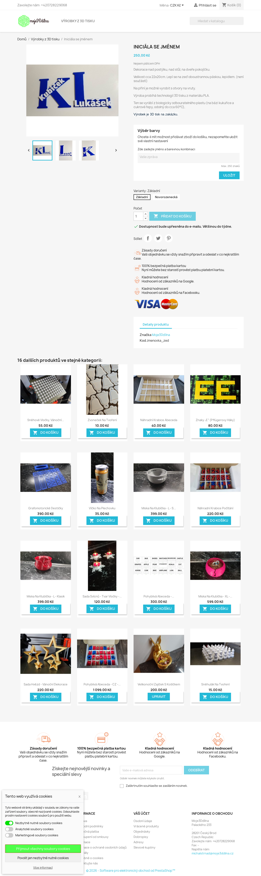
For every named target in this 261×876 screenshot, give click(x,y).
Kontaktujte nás (86, 863)
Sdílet (148, 238)
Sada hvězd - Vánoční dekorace (45, 684)
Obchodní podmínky (89, 826)
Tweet (158, 238)
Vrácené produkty (146, 826)
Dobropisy (141, 837)
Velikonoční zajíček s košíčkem (159, 684)
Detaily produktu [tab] (156, 324)
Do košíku (46, 432)
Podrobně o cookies (89, 858)
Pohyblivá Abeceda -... (159, 596)
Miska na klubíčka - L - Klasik (46, 596)
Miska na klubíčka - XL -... (215, 596)
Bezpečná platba (87, 831)
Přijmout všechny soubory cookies (43, 848)
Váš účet (142, 813)
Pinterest (169, 238)
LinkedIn (84, 796)
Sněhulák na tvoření (215, 684)
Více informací (43, 867)
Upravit (159, 696)
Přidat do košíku (172, 216)
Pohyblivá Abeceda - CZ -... (102, 684)
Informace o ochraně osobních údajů (101, 847)
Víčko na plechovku (102, 508)
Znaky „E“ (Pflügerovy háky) (215, 420)
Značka (145, 335)
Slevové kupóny (144, 847)
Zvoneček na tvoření (102, 420)
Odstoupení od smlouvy (91, 837)
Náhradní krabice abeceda (158, 420)
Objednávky (142, 831)
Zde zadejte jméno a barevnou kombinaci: (167, 149)
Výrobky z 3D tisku (78, 21)
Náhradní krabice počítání (215, 508)
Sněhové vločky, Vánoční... (45, 420)
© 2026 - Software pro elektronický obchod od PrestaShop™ (130, 870)
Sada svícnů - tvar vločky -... (102, 596)
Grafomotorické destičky (45, 508)
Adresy (139, 842)
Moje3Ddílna (161, 335)
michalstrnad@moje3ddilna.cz (212, 853)
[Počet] (138, 216)
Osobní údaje (143, 821)
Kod (143, 340)
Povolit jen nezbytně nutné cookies (43, 858)
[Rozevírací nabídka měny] (177, 5)
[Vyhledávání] (217, 21)
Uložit (229, 175)
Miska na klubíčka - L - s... (159, 508)
